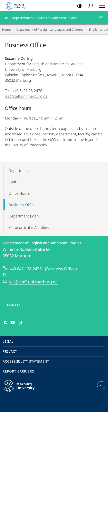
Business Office (22, 204)
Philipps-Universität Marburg (23, 389)
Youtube (12, 323)
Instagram (20, 323)
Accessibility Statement (26, 361)
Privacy (10, 351)
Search (89, 6)
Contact (15, 305)
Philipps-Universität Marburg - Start (17, 5)
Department (19, 170)
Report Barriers (18, 371)
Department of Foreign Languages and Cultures (49, 29)
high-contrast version (78, 6)
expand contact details (100, 385)
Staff (12, 181)
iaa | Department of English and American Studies (101, 18)
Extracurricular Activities (29, 227)
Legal (8, 341)
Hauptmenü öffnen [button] (101, 5)
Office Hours (19, 193)
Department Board (24, 216)
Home (6, 29)
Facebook (5, 323)
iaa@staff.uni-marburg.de (26, 96)
